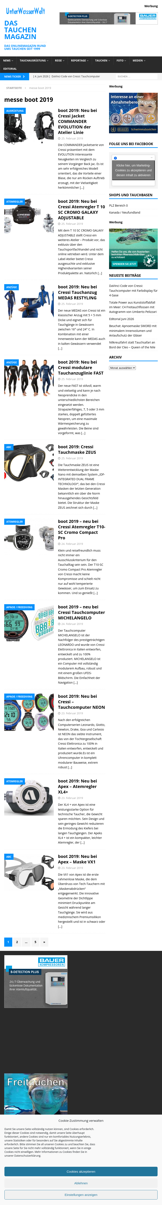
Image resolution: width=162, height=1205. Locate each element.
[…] (82, 187)
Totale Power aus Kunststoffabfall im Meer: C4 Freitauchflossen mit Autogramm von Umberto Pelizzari (133, 307)
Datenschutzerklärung (27, 1155)
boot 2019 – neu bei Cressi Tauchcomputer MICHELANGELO (81, 612)
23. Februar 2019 (72, 713)
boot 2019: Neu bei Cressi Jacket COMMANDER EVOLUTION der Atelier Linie (77, 121)
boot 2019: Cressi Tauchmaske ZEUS (77, 449)
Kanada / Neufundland (124, 212)
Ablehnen (81, 1183)
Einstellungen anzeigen (81, 1195)
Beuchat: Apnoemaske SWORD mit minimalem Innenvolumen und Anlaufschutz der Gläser (133, 330)
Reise (58, 60)
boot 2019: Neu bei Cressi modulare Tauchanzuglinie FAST (81, 367)
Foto (120, 60)
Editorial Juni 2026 (121, 319)
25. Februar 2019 (72, 138)
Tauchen (101, 60)
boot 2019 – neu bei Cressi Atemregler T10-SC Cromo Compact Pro (81, 529)
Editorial (10, 69)
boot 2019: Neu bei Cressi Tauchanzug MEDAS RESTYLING (77, 292)
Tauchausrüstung (33, 60)
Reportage (78, 60)
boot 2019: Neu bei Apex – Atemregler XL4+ (77, 786)
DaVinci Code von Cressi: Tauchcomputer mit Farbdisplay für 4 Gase (133, 290)
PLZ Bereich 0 (118, 205)
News (7, 60)
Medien (138, 60)
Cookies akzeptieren (81, 1171)
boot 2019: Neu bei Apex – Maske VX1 (77, 859)
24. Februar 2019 (72, 544)
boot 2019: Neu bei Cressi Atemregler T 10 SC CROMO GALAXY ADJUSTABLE (81, 209)
